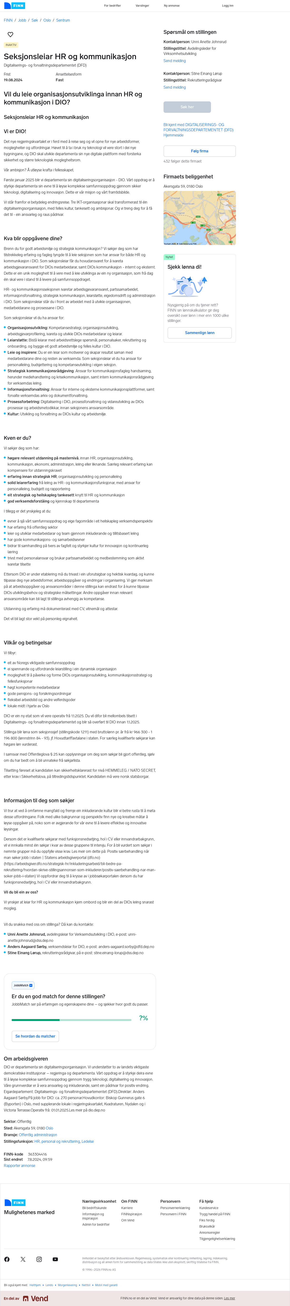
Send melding (175, 61)
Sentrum (63, 20)
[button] (10, 34)
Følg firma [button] (199, 151)
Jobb (22, 20)
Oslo (47, 20)
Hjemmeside (173, 135)
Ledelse (88, 1141)
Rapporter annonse (19, 1165)
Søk (35, 20)
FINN (8, 20)
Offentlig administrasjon (38, 1135)
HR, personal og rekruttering (57, 1141)
